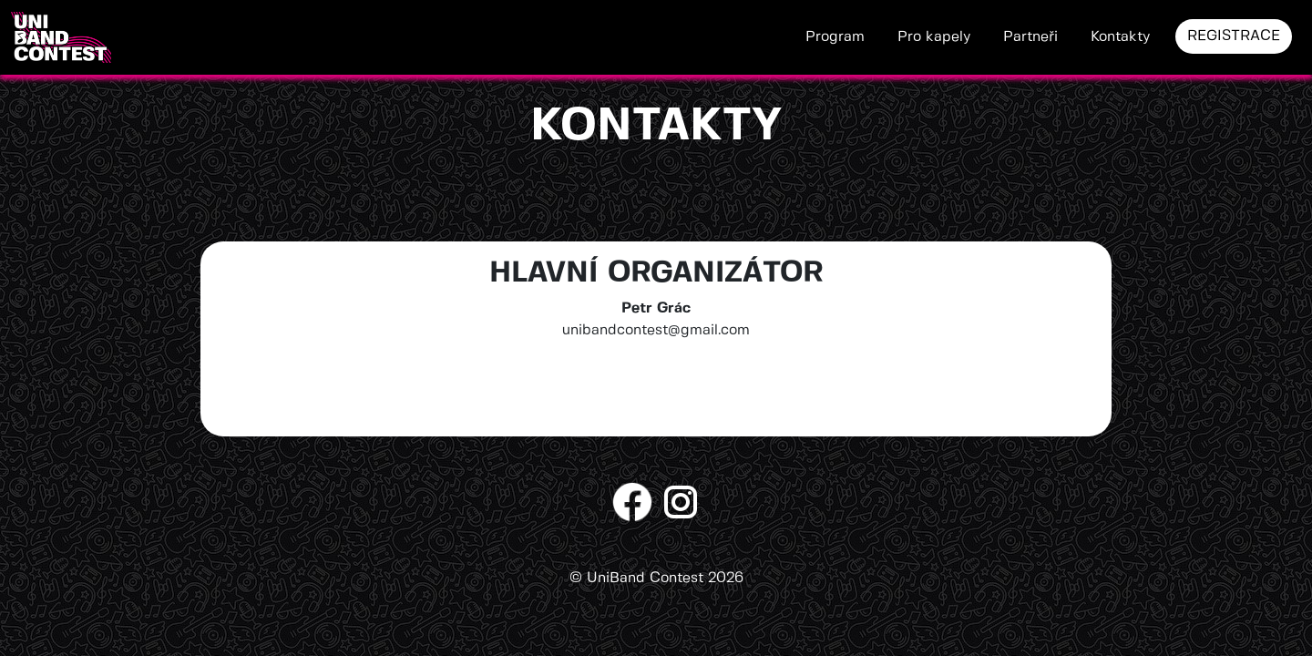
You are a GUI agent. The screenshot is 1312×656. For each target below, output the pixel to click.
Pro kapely (933, 37)
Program (835, 37)
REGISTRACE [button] (1233, 36)
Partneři (1030, 37)
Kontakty (1120, 37)
